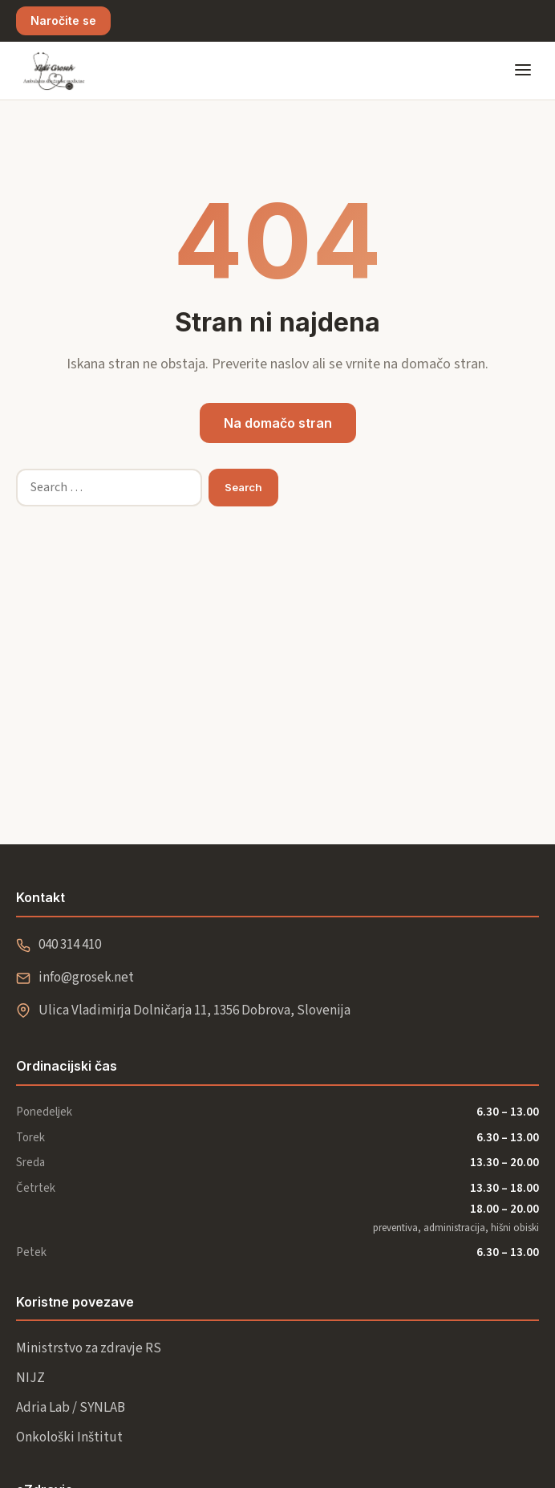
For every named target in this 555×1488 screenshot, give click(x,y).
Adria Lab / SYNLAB (70, 1407)
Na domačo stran (278, 423)
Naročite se (63, 20)
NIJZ (30, 1378)
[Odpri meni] (523, 71)
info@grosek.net (86, 977)
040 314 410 (69, 944)
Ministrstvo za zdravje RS (88, 1348)
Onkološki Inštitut (69, 1437)
